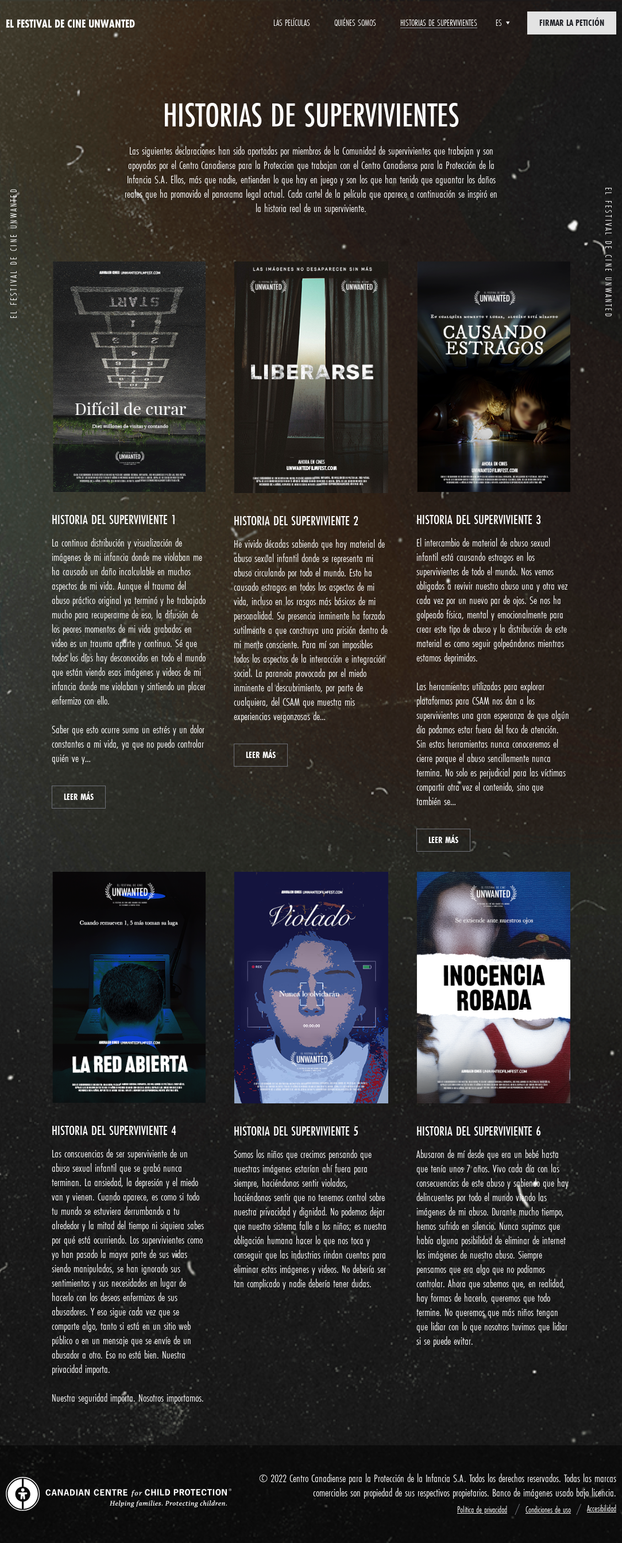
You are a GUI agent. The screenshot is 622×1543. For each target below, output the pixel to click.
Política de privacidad (482, 1509)
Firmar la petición (571, 23)
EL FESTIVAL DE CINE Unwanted (70, 23)
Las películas (291, 23)
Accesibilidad (601, 1508)
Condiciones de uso (548, 1509)
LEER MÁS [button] (79, 797)
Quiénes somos (355, 23)
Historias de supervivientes (438, 23)
